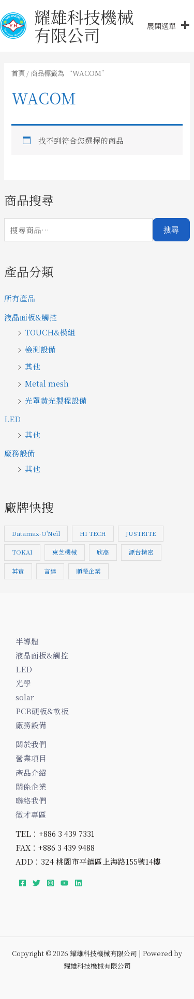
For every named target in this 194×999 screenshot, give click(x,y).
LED (12, 418)
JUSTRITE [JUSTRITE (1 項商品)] (141, 533)
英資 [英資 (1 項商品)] (18, 571)
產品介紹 (31, 772)
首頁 (18, 73)
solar (25, 696)
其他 (32, 366)
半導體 (27, 641)
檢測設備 (40, 349)
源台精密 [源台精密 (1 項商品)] (141, 552)
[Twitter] (36, 883)
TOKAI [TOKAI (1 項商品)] (22, 552)
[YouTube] (64, 883)
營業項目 (31, 757)
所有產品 (19, 298)
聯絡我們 (31, 800)
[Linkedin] (78, 883)
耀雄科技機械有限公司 (83, 26)
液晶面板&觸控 (30, 317)
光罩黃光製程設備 (56, 400)
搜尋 (171, 230)
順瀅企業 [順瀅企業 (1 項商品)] (88, 571)
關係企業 (31, 786)
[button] (161, 26)
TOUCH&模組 (50, 332)
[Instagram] (50, 883)
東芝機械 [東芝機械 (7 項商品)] (64, 552)
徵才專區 (31, 814)
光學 (23, 683)
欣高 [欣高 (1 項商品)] (103, 552)
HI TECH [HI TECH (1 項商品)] (93, 533)
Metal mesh (47, 383)
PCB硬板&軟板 (42, 710)
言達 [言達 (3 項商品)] (50, 571)
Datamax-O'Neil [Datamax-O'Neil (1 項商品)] (36, 533)
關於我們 (31, 744)
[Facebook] (22, 883)
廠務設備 (19, 453)
